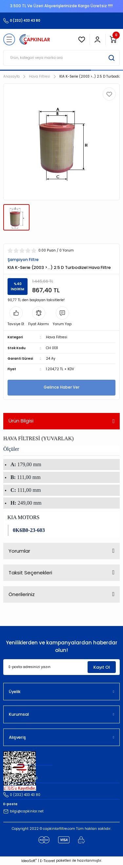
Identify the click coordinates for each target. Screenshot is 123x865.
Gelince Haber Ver (61, 387)
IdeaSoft (29, 860)
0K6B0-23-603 (29, 530)
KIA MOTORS (24, 517)
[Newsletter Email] (61, 667)
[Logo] (35, 39)
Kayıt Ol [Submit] (101, 667)
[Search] (61, 58)
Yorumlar (19, 550)
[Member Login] (97, 39)
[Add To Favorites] (109, 94)
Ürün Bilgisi (21, 420)
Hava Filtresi (56, 337)
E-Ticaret (47, 860)
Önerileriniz (22, 594)
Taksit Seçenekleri (30, 572)
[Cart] (113, 39)
